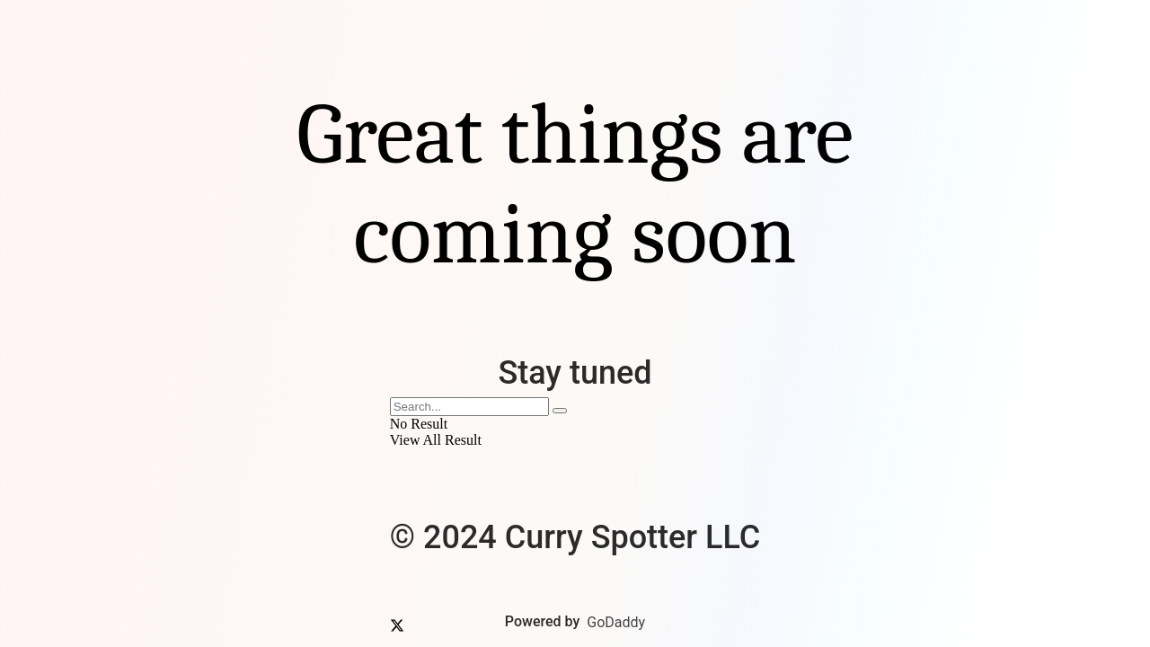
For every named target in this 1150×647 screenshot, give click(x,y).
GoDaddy (616, 622)
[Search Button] (560, 410)
